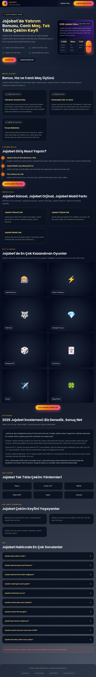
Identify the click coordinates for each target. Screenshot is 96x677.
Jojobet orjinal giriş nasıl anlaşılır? (18, 603)
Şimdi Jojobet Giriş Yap (13, 184)
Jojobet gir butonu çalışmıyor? (17, 621)
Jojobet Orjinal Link (88, 47)
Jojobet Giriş (65, 3)
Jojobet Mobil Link (27, 60)
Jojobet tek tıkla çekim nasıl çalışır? (19, 640)
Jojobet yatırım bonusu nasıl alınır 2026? (21, 630)
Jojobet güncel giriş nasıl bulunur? (18, 565)
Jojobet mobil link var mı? (15, 593)
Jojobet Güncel (39, 673)
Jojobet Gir (9, 60)
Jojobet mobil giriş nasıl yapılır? (17, 584)
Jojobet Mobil (53, 673)
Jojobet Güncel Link (83, 3)
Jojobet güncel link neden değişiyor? (19, 575)
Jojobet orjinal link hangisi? (16, 612)
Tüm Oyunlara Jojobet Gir (48, 408)
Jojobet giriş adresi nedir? (15, 556)
